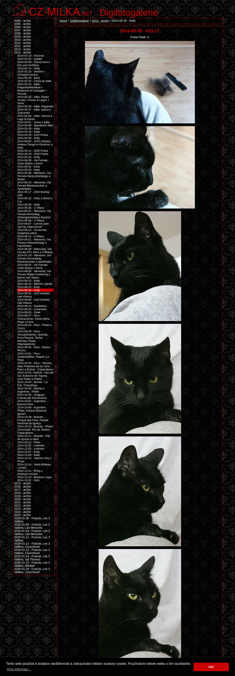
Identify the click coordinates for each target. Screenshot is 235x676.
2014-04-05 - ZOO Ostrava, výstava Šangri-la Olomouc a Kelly (34, 144)
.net (61, 11)
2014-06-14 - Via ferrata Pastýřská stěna (31, 231)
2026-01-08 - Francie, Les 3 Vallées (32, 520)
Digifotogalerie (129, 12)
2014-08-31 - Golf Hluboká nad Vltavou (33, 295)
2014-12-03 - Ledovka (30, 448)
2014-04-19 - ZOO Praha (32, 153)
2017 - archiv (22, 489)
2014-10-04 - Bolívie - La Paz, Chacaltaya (32, 383)
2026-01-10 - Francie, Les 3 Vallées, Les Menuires (32, 532)
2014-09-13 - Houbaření (32, 306)
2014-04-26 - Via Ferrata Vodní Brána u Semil (32, 162)
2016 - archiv (22, 486)
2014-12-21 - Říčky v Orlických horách (30, 472)
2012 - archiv (22, 46)
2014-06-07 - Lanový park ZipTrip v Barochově (33, 225)
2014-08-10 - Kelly (28, 280)
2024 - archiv (22, 512)
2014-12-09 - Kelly (28, 455)
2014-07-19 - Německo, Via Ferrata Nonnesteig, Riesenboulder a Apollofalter (34, 258)
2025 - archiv (22, 515)
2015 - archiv (22, 483)
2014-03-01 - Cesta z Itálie (33, 122)
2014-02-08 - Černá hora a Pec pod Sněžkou (33, 63)
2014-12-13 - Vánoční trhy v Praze (34, 460)
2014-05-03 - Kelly (28, 169)
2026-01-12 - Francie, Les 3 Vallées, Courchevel (32, 545)
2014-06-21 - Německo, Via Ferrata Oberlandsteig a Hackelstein (34, 242)
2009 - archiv (22, 36)
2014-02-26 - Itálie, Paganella (35, 106)
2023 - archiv (22, 508)
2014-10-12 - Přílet (28, 442)
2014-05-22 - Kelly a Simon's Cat (35, 200)
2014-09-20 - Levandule (31, 309)
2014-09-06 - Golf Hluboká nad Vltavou (33, 301)
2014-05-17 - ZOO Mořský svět (33, 193)
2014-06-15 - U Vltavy (30, 236)
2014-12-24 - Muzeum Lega (34, 477)
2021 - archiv (22, 502)
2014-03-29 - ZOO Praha (32, 134)
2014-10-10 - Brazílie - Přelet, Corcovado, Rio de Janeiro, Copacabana (35, 429)
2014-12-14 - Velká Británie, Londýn (34, 466)
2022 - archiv (22, 505)
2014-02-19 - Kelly (28, 77)
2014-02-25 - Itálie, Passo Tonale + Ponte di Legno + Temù (33, 100)
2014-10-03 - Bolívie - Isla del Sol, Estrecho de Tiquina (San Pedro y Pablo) (35, 375)
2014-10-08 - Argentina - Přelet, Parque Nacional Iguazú (32, 410)
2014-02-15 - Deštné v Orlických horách (31, 73)
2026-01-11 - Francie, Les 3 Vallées (32, 539)
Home (63, 20)
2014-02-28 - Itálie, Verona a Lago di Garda (34, 117)
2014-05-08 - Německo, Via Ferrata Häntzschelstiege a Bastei (34, 176)
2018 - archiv (22, 493)
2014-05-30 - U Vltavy (30, 207)
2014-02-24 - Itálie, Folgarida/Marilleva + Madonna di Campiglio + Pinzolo (32, 89)
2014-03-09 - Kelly (28, 128)
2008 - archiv (22, 33)
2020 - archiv (22, 499)
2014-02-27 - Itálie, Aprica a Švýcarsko (34, 111)
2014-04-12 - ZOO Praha (32, 150)
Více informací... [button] (19, 669)
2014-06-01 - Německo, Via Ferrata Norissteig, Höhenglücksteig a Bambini (34, 214)
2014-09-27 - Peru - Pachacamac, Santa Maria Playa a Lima (33, 318)
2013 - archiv (22, 49)
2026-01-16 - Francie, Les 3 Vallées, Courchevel (32, 570)
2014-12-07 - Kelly (28, 451)
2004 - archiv (22, 20)
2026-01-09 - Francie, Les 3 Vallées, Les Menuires (32, 526)
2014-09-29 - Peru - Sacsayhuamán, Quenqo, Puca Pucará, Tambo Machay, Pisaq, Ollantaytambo (32, 338)
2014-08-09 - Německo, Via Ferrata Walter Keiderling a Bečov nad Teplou (34, 274)
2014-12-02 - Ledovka (30, 445)
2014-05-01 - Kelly (28, 166)
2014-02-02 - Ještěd (29, 58)
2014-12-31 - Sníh (28, 480)
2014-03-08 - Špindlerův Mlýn (35, 125)
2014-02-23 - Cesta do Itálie (34, 81)
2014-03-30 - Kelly (28, 138)
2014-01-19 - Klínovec (30, 55)
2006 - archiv (22, 27)
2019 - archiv (22, 496)
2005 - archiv (22, 24)
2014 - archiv (100, 20)
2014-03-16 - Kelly (28, 131)
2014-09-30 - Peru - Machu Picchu (33, 349)
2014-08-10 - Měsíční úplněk (34, 283)
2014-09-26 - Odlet (28, 312)
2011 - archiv (22, 43)
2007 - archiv (22, 30)
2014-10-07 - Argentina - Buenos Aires (32, 402)
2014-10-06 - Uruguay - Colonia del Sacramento (32, 396)
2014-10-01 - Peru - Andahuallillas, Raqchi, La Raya (33, 356)
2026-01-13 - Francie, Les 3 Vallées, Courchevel (32, 551)
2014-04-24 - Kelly (28, 157)
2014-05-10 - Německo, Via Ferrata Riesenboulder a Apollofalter (34, 185)
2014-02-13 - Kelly (28, 68)
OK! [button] (211, 667)
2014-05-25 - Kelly (28, 204)
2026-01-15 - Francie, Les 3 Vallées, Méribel (32, 564)
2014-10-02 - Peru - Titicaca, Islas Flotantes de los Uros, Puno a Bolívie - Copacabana (35, 366)
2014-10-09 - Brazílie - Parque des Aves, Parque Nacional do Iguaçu (32, 420)
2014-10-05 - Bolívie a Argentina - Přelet (30, 390)
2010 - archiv (22, 39)
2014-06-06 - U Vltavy (30, 220)
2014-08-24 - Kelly (28, 287)
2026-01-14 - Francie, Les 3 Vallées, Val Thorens (32, 558)
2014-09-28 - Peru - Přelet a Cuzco (34, 326)
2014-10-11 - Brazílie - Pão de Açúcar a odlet (33, 437)
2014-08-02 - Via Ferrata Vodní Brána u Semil (32, 266)
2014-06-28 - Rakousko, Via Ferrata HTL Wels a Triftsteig (34, 250)
